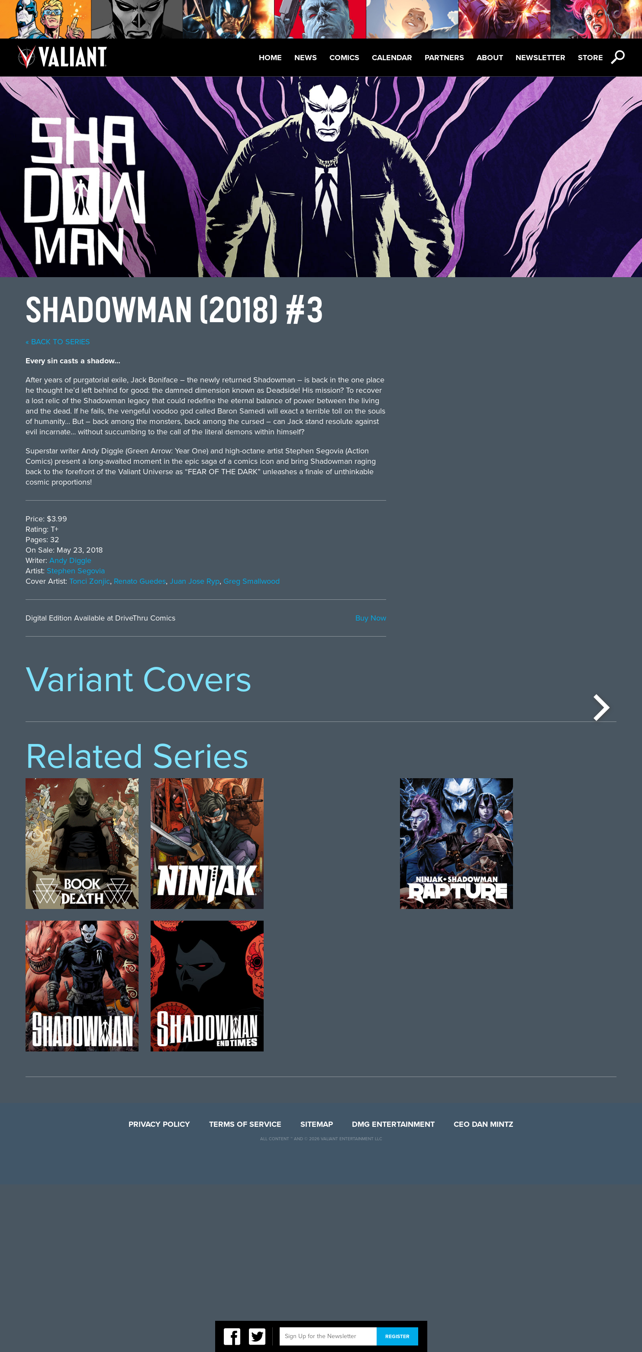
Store (590, 57)
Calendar (392, 57)
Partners (444, 57)
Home (270, 57)
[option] (82, 788)
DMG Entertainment (393, 1292)
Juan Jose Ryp (425, 581)
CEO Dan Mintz (483, 1292)
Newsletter (540, 57)
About (490, 57)
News (305, 57)
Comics (344, 57)
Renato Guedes (370, 581)
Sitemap (316, 1292)
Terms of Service (245, 1292)
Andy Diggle (301, 560)
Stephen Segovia (306, 571)
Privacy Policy (159, 1292)
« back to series (288, 341)
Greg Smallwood (482, 581)
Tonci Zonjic (320, 581)
